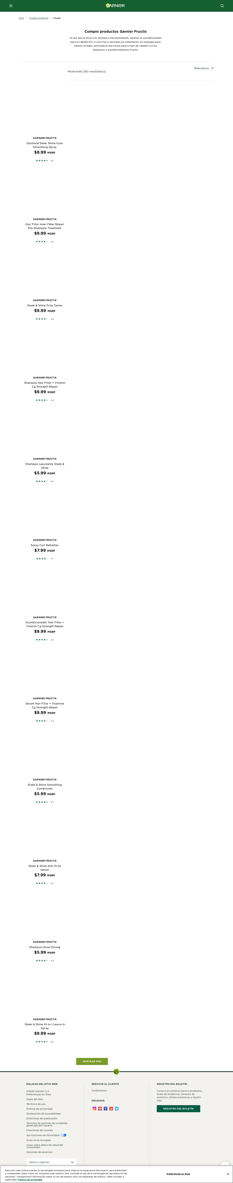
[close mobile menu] (11, 6)
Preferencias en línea (38, 1094)
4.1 (52, 558)
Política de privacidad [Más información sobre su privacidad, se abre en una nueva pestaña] (30, 1179)
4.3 (52, 721)
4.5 (52, 160)
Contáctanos (99, 1090)
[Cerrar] (227, 1174)
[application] (51, 1162)
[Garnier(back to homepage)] (115, 5)
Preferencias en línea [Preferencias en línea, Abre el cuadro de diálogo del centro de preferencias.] (178, 1174)
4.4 (52, 242)
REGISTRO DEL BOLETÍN (178, 1108)
